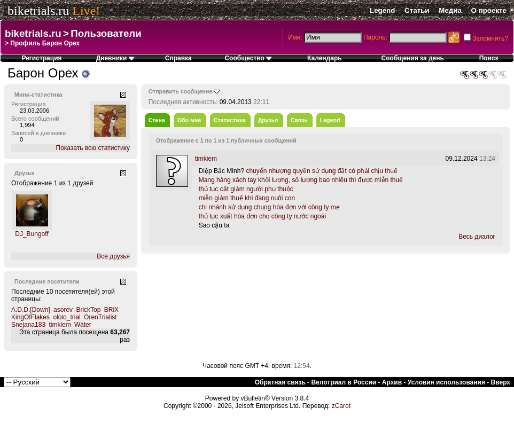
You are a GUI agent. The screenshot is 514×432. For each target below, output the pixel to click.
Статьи (416, 10)
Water (82, 324)
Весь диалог (476, 236)
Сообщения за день (412, 58)
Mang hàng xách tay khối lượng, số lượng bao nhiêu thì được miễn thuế (301, 180)
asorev (63, 309)
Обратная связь (280, 382)
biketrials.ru (38, 11)
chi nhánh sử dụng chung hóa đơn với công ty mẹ (269, 207)
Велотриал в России (343, 382)
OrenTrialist (100, 317)
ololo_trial (66, 317)
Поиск (489, 58)
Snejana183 (28, 324)
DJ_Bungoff (32, 234)
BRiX (111, 309)
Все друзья (113, 256)
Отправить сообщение (181, 91)
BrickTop (88, 309)
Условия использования (446, 382)
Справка (178, 58)
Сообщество (248, 58)
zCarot (341, 406)
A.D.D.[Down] (30, 309)
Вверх (500, 382)
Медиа (450, 10)
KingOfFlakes (30, 317)
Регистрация (41, 58)
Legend (382, 10)
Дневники (115, 58)
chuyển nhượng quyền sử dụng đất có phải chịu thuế (322, 171)
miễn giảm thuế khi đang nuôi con (247, 198)
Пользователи (106, 33)
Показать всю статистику (93, 148)
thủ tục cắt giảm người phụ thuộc (246, 189)
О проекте (489, 10)
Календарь (324, 58)
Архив (392, 382)
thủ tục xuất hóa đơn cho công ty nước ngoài (262, 216)
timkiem (60, 324)
